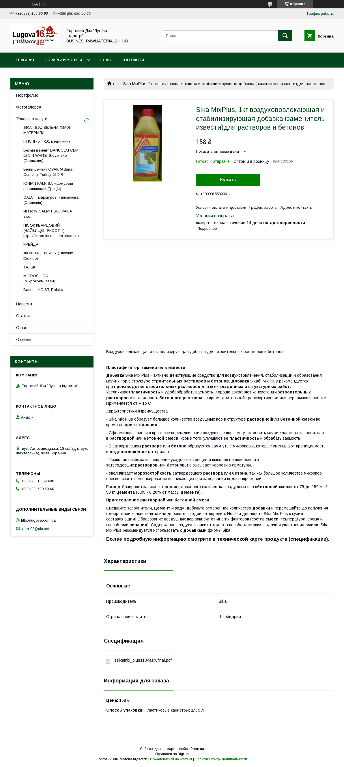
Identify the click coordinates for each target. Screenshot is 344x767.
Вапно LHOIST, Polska (43, 290)
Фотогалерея (28, 107)
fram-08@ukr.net (35, 528)
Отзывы (23, 339)
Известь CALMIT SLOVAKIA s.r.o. (47, 214)
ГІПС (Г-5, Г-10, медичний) (46, 141)
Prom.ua (197, 749)
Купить (228, 179)
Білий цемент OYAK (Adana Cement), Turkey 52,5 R (47, 172)
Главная (25, 60)
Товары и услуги (63, 60)
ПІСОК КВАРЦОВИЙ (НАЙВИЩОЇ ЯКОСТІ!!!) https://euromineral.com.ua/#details (53, 230)
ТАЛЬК (29, 267)
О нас (104, 60)
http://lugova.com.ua (38, 520)
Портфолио (27, 95)
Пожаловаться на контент (171, 759)
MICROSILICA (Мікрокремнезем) (39, 278)
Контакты (132, 60)
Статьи (23, 315)
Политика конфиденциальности (221, 759)
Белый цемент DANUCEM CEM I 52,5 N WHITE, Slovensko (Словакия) (52, 155)
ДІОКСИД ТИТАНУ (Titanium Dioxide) (48, 255)
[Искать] (285, 35)
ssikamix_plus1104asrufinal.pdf (142, 660)
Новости (24, 304)
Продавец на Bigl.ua (172, 754)
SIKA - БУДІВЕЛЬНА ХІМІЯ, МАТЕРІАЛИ (47, 130)
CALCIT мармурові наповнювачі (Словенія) (52, 200)
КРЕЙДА (30, 244)
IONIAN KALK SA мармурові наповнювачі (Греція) (48, 186)
